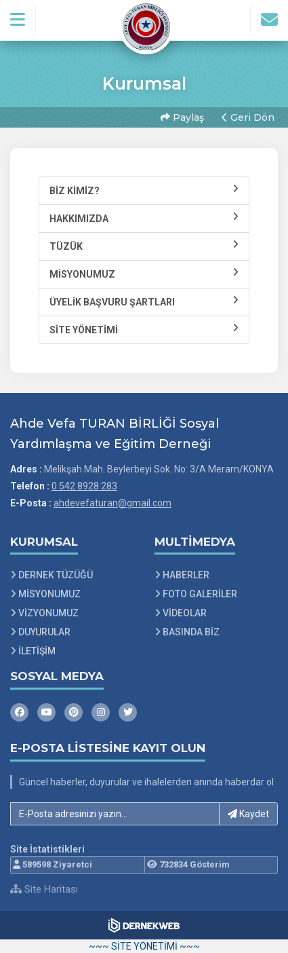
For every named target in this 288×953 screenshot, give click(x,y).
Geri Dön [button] (248, 117)
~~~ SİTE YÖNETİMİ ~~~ (144, 946)
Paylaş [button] (182, 117)
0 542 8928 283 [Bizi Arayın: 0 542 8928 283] (84, 486)
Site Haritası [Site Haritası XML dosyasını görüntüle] (44, 889)
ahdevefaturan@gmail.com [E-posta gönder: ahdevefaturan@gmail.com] (112, 503)
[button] (18, 19)
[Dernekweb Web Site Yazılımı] (144, 925)
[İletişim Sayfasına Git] (269, 19)
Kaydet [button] (248, 813)
